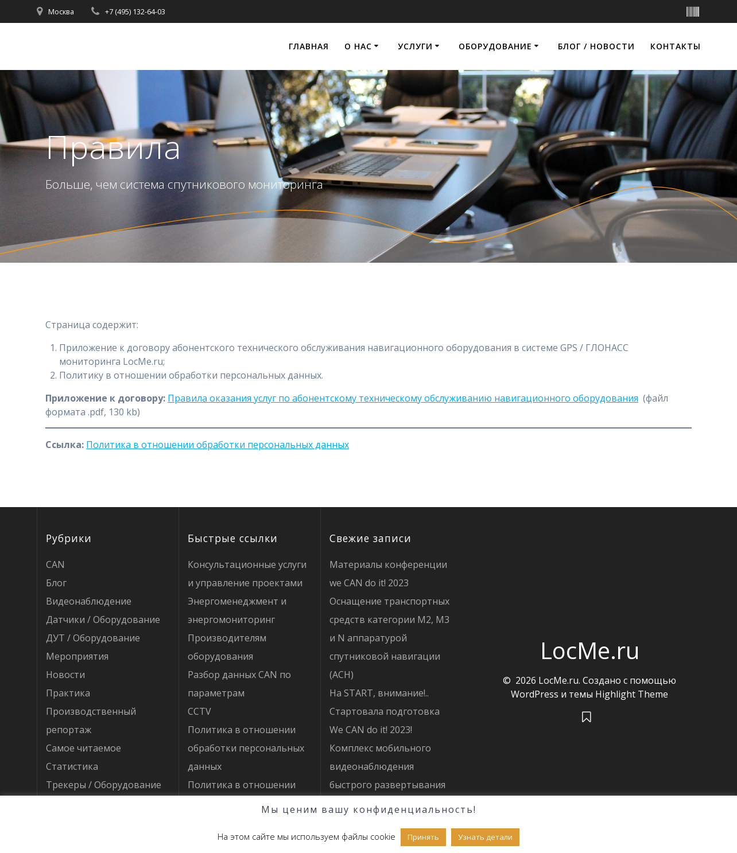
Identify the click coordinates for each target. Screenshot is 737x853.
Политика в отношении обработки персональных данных (217, 444)
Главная (309, 46)
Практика (68, 693)
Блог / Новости (596, 46)
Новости (65, 674)
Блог (56, 583)
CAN (55, 564)
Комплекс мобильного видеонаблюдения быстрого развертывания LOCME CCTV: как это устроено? (387, 785)
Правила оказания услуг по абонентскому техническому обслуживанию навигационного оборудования (403, 398)
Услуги (415, 46)
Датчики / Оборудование (103, 619)
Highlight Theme (631, 694)
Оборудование (495, 46)
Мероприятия (77, 656)
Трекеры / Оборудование (103, 784)
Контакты (675, 46)
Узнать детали (485, 837)
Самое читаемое (83, 748)
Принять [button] (423, 837)
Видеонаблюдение (88, 601)
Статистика (72, 766)
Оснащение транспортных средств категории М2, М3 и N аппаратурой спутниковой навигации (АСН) (389, 638)
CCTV (199, 711)
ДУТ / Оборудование (93, 638)
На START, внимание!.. (379, 693)
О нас (358, 46)
